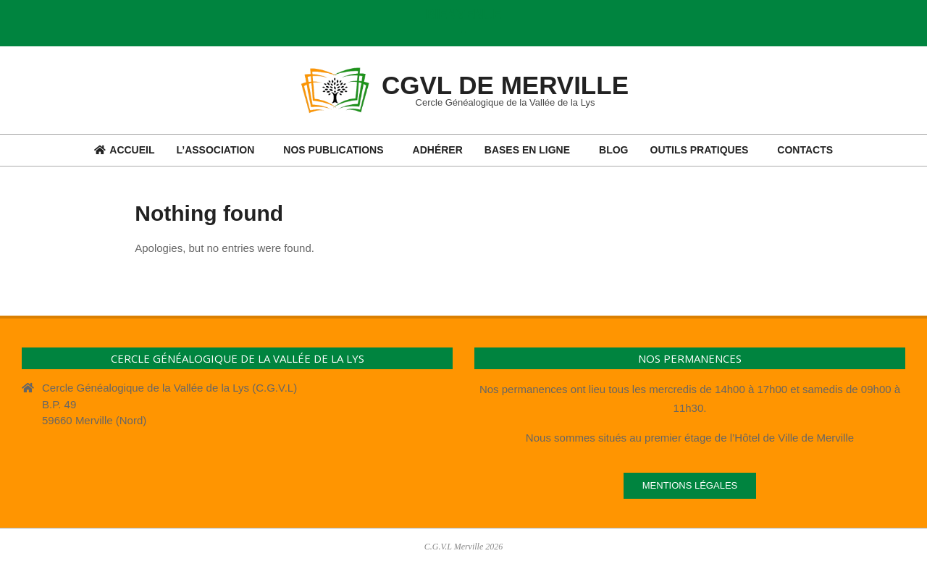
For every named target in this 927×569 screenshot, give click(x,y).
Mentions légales (689, 485)
